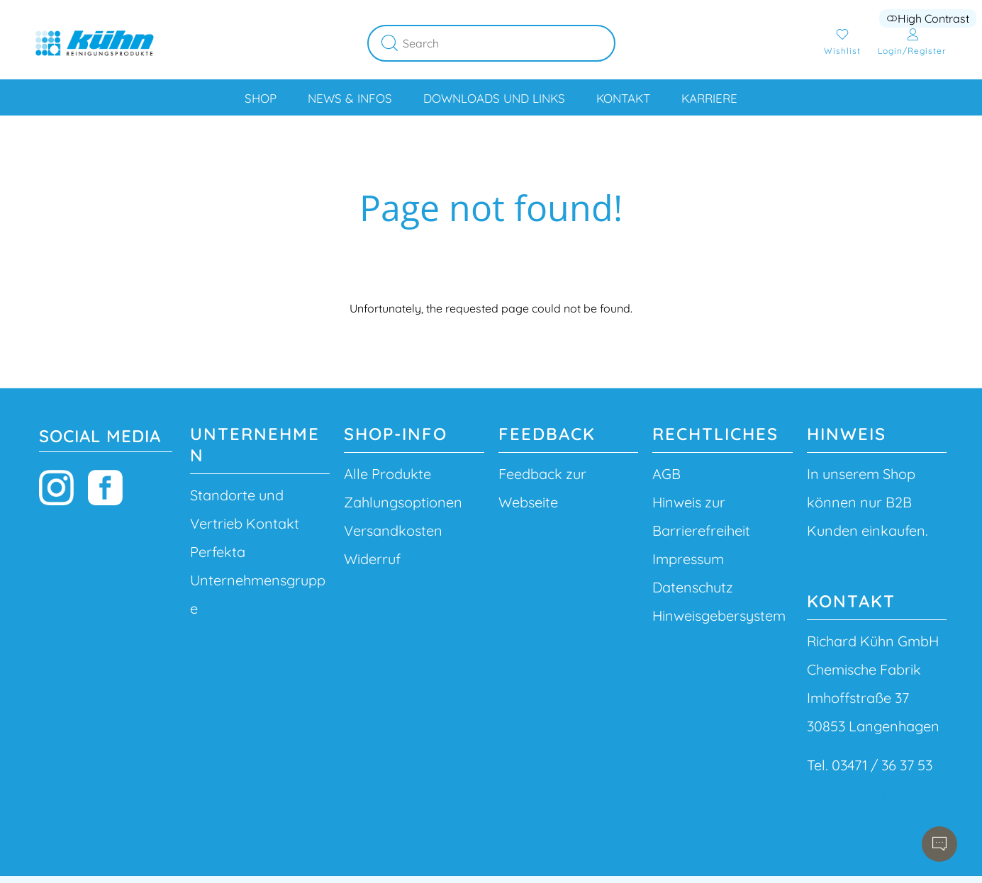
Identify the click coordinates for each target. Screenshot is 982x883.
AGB (666, 474)
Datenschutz (692, 587)
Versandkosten (393, 530)
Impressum (688, 559)
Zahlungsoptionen (403, 502)
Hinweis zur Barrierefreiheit (701, 516)
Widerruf (372, 559)
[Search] (509, 43)
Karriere (709, 98)
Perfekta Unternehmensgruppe (257, 580)
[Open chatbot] (939, 844)
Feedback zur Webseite (542, 488)
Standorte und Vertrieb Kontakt (244, 509)
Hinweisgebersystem (719, 615)
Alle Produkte (387, 474)
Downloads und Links (494, 98)
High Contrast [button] (927, 18)
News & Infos (350, 98)
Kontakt (623, 98)
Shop (261, 98)
